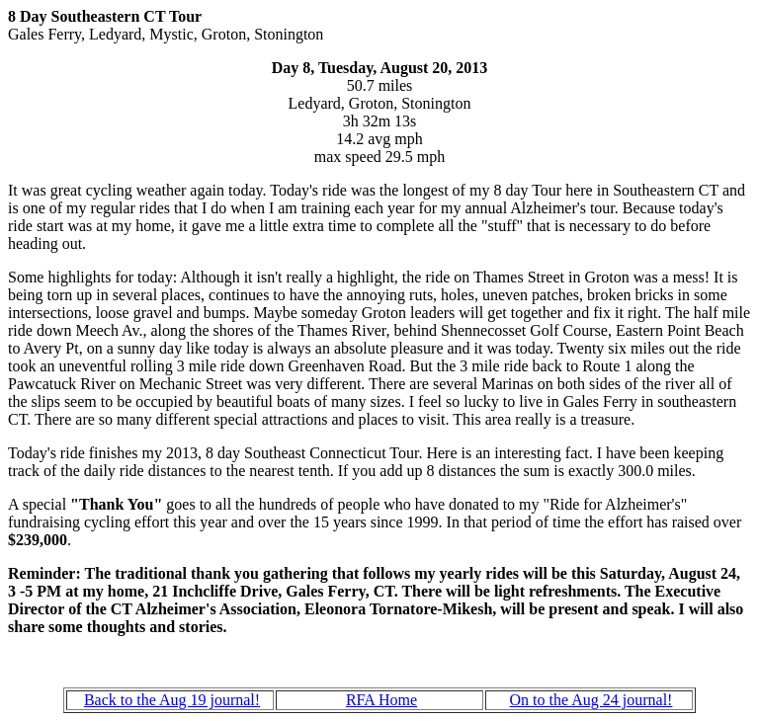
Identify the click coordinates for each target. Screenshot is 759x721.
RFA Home (381, 699)
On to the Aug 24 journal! (591, 699)
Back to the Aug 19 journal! (172, 699)
